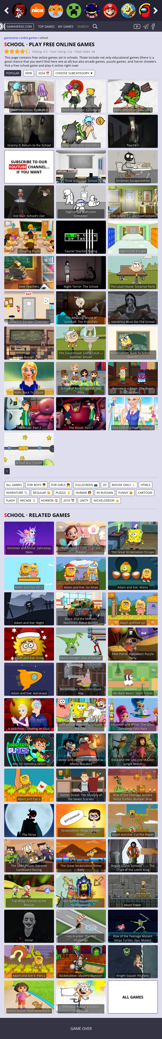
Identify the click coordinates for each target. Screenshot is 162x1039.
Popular (12, 73)
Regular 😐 (41, 493)
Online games (28, 38)
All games (14, 485)
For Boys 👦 (36, 485)
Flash (10, 500)
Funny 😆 (125, 493)
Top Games (46, 26)
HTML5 (145, 485)
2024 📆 (43, 73)
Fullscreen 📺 (86, 485)
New (28, 73)
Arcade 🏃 (28, 500)
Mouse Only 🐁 (123, 485)
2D (105, 485)
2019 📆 (68, 500)
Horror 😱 (49, 500)
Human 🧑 (83, 493)
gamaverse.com (19, 26)
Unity (84, 500)
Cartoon (145, 493)
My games (65, 26)
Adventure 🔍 (17, 493)
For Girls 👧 (60, 485)
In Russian (105, 493)
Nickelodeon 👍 (106, 500)
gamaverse (11, 38)
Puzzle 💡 (63, 493)
